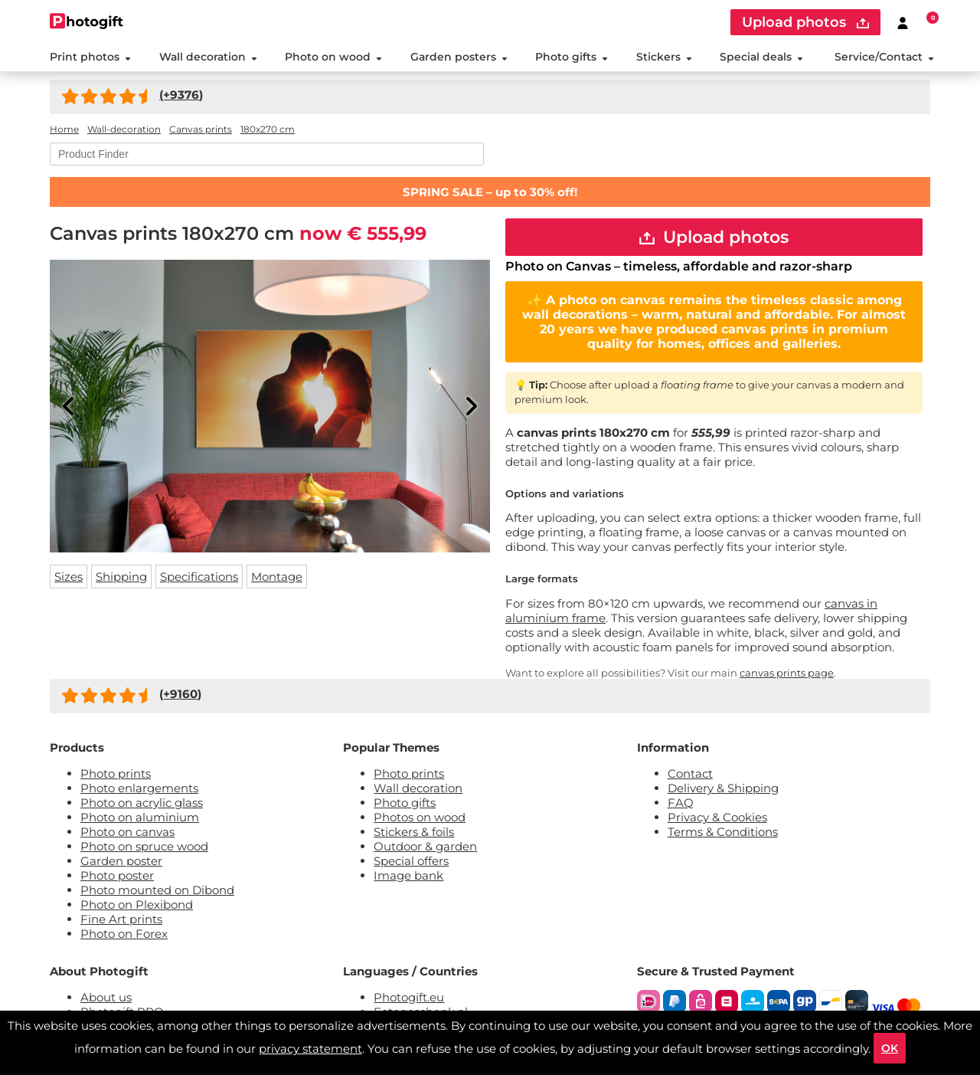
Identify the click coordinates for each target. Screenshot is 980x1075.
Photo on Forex (124, 933)
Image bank (408, 875)
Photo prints (115, 773)
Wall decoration (208, 57)
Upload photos (714, 237)
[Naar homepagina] (87, 21)
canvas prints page (787, 673)
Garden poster (121, 861)
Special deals (761, 57)
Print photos (90, 57)
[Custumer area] (902, 22)
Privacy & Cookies (717, 817)
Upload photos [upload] (805, 22)
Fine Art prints (121, 919)
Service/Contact (884, 57)
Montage (276, 576)
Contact (690, 773)
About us (106, 997)
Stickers (664, 57)
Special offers (411, 861)
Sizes (68, 576)
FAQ (681, 802)
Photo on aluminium (139, 817)
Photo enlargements (139, 788)
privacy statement (310, 1048)
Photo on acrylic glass (141, 802)
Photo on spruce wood (144, 846)
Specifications (199, 576)
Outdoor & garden (425, 846)
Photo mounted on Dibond (157, 890)
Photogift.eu (409, 997)
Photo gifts (571, 57)
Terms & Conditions (723, 831)
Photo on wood (333, 57)
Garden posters (459, 57)
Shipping (121, 576)
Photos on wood (420, 817)
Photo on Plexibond (136, 904)
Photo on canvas (127, 831)
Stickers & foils (414, 831)
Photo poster (117, 875)
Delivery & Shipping (723, 788)
